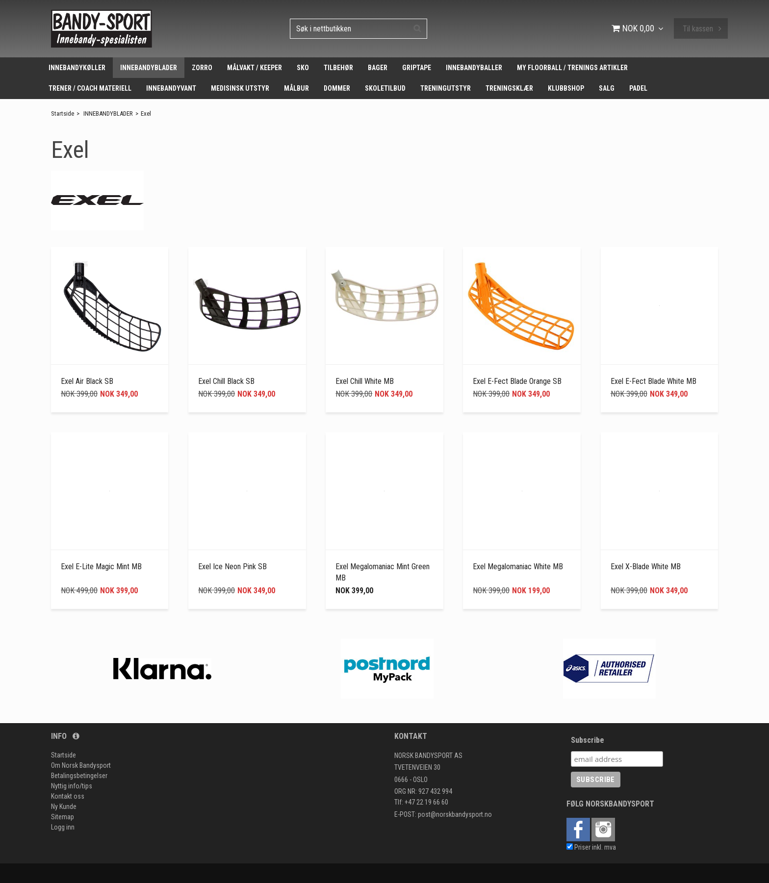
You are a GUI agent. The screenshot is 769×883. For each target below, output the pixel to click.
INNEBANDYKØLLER (77, 68)
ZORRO (202, 68)
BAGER (377, 68)
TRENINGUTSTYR (445, 88)
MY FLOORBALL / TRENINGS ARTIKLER (572, 68)
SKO (303, 68)
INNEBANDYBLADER (148, 68)
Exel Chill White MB (364, 381)
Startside (62, 113)
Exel (146, 113)
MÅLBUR (296, 88)
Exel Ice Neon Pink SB (232, 566)
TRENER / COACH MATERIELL (90, 88)
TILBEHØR (338, 68)
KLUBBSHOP (566, 88)
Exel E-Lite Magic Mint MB (101, 566)
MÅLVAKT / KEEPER (254, 68)
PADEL (638, 88)
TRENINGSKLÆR (509, 88)
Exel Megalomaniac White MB (518, 566)
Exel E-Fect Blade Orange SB (517, 381)
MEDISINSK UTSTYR (240, 88)
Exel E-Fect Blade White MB (653, 381)
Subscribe (587, 740)
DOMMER (337, 88)
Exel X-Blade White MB (646, 566)
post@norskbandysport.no (455, 814)
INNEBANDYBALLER (474, 68)
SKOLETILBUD (385, 88)
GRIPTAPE (416, 68)
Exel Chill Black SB (226, 381)
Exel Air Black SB (87, 381)
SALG (607, 88)
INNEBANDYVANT (171, 88)
